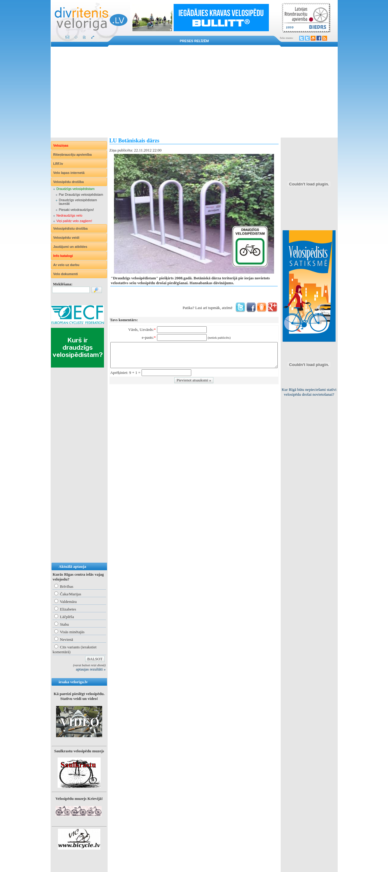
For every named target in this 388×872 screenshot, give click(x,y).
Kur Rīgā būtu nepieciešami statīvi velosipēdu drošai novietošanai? (309, 392)
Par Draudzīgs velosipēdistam (81, 194)
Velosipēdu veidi (66, 237)
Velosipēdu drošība (68, 182)
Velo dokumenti (65, 274)
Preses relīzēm (194, 41)
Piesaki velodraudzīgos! (76, 209)
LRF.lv (58, 163)
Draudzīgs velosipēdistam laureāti (78, 201)
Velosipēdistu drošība (70, 228)
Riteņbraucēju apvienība (72, 154)
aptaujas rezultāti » (90, 669)
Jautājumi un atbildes (70, 246)
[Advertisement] (194, 92)
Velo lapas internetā (69, 173)
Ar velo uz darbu (66, 265)
